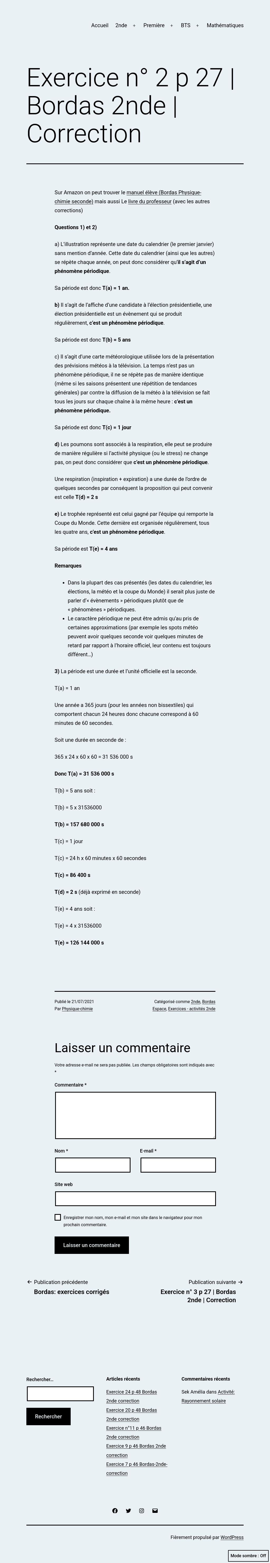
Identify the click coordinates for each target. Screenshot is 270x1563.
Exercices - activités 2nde (192, 1008)
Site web (64, 1184)
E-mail (148, 1151)
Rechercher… (40, 1379)
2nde (121, 25)
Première (154, 25)
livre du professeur (149, 201)
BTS (185, 25)
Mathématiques (225, 25)
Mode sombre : (248, 1556)
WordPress (232, 1537)
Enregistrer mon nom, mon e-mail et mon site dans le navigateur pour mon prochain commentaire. (133, 1221)
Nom (61, 1151)
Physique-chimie (77, 1008)
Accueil (99, 25)
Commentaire (71, 1085)
